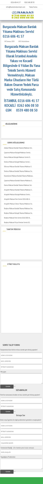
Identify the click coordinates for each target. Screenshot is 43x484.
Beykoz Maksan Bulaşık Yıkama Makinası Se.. (18, 213)
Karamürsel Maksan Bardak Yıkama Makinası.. (18, 176)
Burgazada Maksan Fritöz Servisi (14, 290)
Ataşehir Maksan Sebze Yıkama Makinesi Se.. (18, 204)
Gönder (6, 386)
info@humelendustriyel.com (15, 7)
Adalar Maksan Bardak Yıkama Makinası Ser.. (17, 148)
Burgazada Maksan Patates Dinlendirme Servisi (18, 298)
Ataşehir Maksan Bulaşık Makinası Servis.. (17, 194)
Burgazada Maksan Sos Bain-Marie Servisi (16, 310)
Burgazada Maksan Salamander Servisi (15, 314)
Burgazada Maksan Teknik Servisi (14, 274)
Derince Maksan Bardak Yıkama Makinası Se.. (18, 171)
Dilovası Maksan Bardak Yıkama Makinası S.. (17, 166)
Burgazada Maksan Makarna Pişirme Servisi (17, 302)
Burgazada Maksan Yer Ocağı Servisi (15, 322)
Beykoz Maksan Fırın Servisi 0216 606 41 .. (17, 218)
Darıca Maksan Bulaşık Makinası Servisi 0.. (17, 157)
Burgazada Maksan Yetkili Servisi (14, 278)
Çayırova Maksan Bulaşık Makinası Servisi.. (17, 152)
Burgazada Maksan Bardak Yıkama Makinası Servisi (19, 270)
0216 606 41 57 (16, 2)
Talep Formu (32, 7)
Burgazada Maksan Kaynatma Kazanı (15, 330)
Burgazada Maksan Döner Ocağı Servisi (16, 282)
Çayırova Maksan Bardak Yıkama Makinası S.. (18, 180)
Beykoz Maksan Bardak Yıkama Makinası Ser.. (18, 208)
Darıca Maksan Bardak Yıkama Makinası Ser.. (17, 185)
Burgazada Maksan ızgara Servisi (14, 294)
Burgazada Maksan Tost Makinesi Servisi (16, 326)
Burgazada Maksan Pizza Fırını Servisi (15, 318)
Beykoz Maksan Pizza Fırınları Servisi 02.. (16, 222)
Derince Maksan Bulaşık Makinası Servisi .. (17, 162)
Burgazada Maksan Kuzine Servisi (14, 286)
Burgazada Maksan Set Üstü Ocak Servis (16, 306)
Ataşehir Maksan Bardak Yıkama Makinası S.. (17, 190)
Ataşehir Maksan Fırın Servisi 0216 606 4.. (16, 199)
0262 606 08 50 (29, 2)
